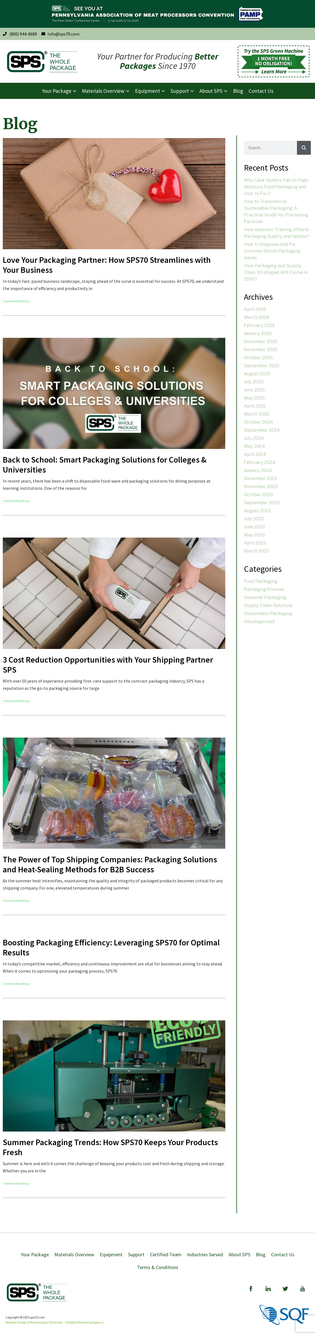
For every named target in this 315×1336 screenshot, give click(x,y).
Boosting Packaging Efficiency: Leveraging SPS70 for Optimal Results (111, 947)
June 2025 (254, 390)
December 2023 (260, 478)
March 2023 (256, 551)
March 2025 (256, 414)
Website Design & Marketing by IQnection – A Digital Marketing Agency (55, 1322)
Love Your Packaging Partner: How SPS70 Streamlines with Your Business (107, 264)
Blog (261, 1254)
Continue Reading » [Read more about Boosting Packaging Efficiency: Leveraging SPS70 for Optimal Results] (16, 984)
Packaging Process (264, 589)
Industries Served (205, 1254)
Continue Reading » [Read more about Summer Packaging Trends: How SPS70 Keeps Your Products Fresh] (16, 1183)
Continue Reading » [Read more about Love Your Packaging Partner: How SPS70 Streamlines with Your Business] (16, 301)
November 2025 (261, 349)
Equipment (111, 1254)
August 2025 (257, 373)
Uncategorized (259, 621)
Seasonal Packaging (265, 597)
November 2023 (261, 486)
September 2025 (261, 365)
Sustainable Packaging (268, 613)
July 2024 (254, 438)
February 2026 (259, 325)
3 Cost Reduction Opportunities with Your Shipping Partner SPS (108, 664)
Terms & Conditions (157, 1267)
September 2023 (261, 502)
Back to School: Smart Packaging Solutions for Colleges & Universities (104, 464)
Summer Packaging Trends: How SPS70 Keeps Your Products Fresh (110, 1147)
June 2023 (254, 527)
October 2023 (258, 494)
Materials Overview (74, 1254)
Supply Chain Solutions (268, 605)
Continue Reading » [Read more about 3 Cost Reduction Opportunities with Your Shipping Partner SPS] (16, 701)
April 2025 (255, 406)
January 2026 (258, 333)
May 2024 (254, 446)
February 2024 (259, 462)
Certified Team (165, 1254)
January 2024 (258, 470)
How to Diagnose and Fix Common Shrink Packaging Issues (272, 251)
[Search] (304, 148)
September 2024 (262, 430)
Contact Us (282, 1254)
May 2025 (254, 398)
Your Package (35, 1254)
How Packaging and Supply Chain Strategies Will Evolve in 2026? (276, 272)
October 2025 (258, 357)
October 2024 (258, 422)
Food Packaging (261, 581)
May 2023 (254, 535)
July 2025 (254, 381)
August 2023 (257, 510)
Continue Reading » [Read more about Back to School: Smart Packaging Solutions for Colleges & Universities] (16, 501)
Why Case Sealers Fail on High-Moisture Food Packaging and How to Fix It (276, 187)
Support (136, 1254)
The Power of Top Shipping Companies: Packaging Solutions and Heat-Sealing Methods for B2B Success (110, 864)
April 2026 (255, 309)
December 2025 (260, 341)
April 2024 (255, 454)
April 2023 (255, 543)
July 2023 (254, 518)
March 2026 (256, 317)
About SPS (239, 1254)
